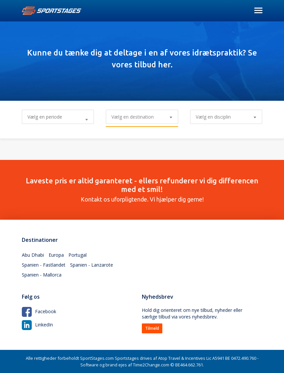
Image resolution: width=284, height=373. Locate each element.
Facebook (39, 311)
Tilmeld (152, 328)
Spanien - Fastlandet (43, 265)
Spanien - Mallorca (41, 275)
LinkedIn (37, 324)
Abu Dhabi (33, 255)
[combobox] (142, 117)
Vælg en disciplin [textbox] (213, 117)
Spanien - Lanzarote (91, 265)
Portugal (77, 255)
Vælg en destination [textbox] (132, 117)
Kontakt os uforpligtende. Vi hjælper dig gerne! (142, 189)
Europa (56, 255)
